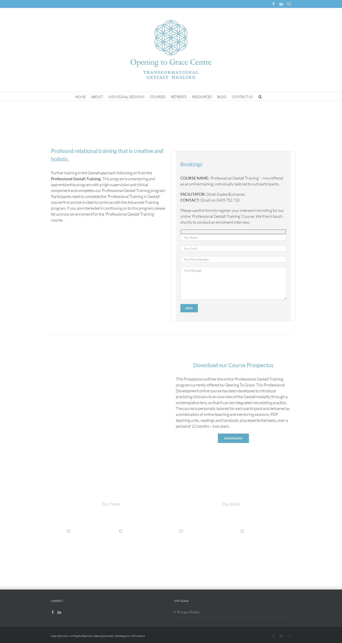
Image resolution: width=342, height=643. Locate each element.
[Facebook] (53, 612)
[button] (260, 96)
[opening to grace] (108, 356)
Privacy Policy (188, 612)
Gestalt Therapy (83, 530)
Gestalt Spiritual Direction (203, 530)
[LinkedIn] (59, 612)
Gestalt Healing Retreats (263, 530)
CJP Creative (137, 636)
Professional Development (143, 530)
